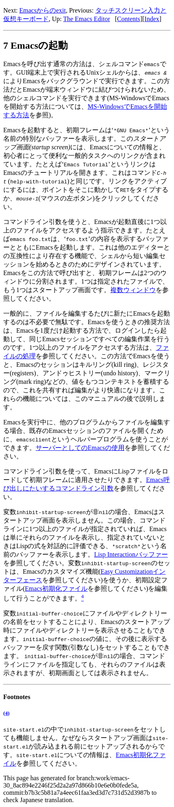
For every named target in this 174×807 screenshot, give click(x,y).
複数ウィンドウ (133, 289)
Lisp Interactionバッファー (131, 554)
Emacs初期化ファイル (56, 588)
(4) (6, 713)
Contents (128, 18)
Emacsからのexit (42, 10)
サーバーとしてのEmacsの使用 (80, 447)
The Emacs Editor (86, 18)
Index (151, 18)
